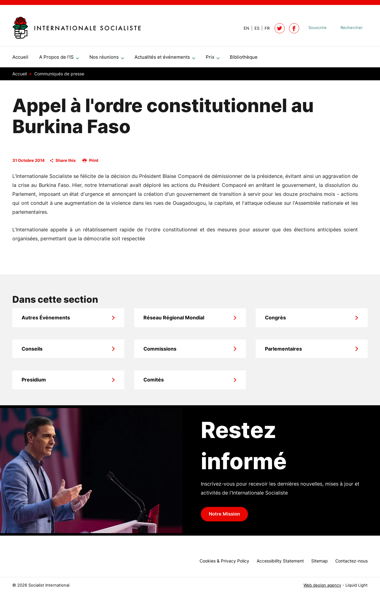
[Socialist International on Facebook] (294, 28)
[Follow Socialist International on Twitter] (279, 28)
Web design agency (322, 585)
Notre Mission (224, 516)
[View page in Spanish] (254, 28)
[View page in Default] (244, 28)
